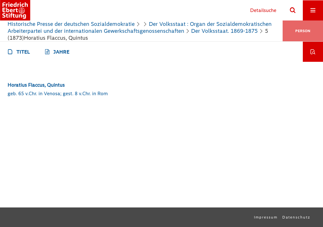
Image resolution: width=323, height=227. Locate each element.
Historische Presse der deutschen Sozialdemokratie (71, 23)
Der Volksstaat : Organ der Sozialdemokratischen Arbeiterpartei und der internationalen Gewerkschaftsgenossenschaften (140, 27)
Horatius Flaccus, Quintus (36, 85)
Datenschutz (296, 217)
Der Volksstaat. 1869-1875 (224, 30)
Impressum (266, 217)
